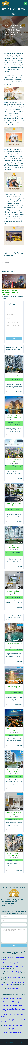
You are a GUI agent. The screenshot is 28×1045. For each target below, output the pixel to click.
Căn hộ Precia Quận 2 (14, 972)
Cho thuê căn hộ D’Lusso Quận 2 (12, 1025)
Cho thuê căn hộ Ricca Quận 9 (12, 1032)
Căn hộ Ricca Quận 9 (13, 988)
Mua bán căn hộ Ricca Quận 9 (12, 1005)
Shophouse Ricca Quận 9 (14, 375)
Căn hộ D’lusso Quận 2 (14, 977)
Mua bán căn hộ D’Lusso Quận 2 (12, 998)
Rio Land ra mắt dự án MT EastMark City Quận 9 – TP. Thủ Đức (12, 292)
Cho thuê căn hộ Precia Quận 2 (12, 1029)
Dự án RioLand (6, 262)
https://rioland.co (13, 906)
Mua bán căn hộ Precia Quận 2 (12, 1002)
